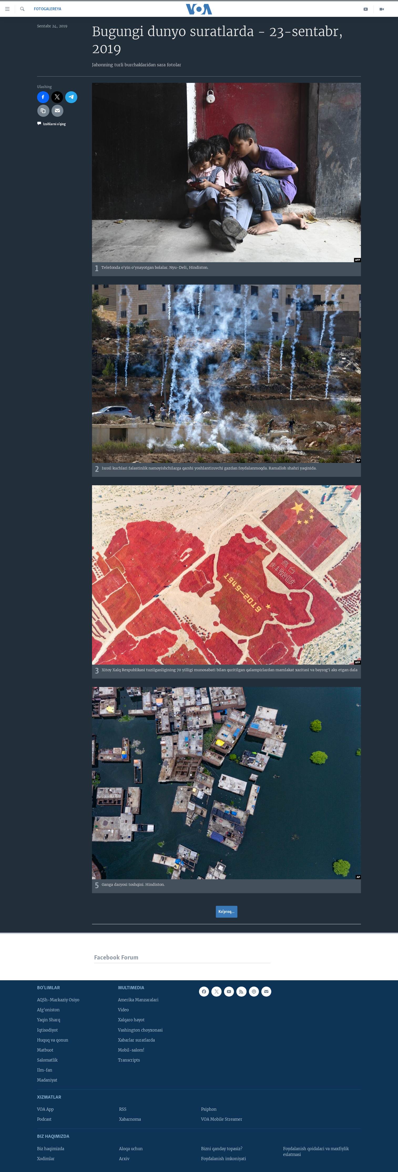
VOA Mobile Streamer (221, 1119)
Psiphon (209, 1109)
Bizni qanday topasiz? (221, 1148)
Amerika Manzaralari (138, 1000)
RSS (122, 1109)
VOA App (45, 1109)
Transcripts (129, 1060)
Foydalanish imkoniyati (223, 1158)
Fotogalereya (47, 9)
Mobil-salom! (131, 1050)
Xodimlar (46, 1158)
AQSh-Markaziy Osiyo (58, 1000)
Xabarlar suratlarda (136, 1040)
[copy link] (43, 111)
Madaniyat (47, 1080)
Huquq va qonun (52, 1040)
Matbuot (45, 1050)
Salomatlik (47, 1060)
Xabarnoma (130, 1119)
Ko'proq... (226, 912)
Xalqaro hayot (131, 1020)
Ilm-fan (44, 1070)
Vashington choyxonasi (140, 1030)
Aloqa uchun (131, 1148)
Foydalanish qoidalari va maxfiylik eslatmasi (316, 1151)
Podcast (44, 1119)
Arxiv (124, 1158)
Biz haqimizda (50, 1148)
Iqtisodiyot (47, 1030)
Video (123, 1010)
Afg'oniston (48, 1010)
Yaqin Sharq (48, 1020)
